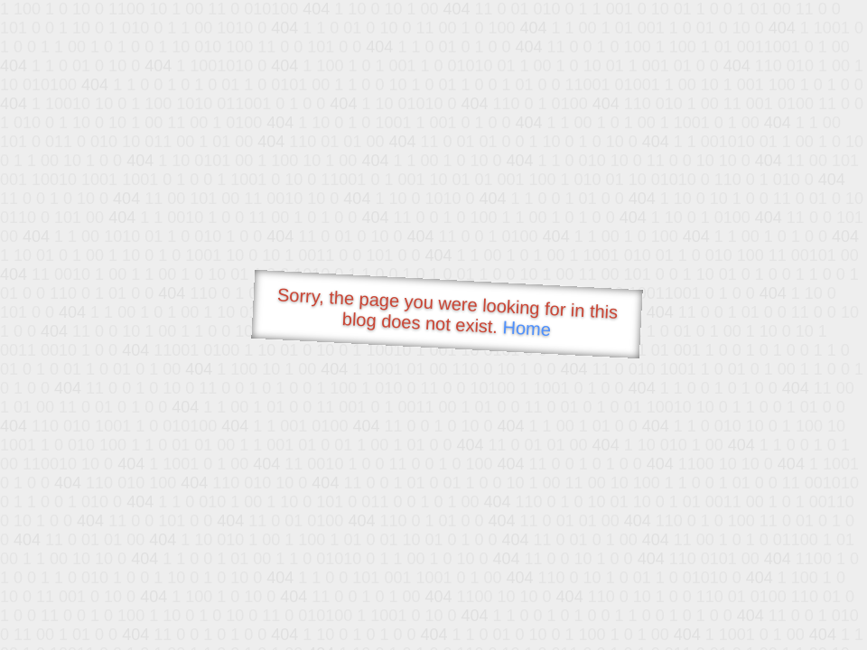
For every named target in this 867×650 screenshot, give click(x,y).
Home (526, 328)
